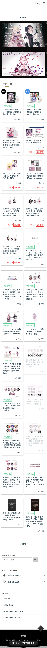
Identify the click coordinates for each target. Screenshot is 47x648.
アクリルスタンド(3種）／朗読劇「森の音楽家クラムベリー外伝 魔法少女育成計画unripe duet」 (12, 368)
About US (8, 599)
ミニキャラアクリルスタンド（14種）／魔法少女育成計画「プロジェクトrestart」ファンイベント (35, 255)
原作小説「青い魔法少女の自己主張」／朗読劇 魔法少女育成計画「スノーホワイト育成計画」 (34, 521)
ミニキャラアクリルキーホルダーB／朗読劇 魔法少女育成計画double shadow (34, 212)
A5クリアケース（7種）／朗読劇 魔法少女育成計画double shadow (35, 175)
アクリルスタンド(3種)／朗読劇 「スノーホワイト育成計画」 (35, 331)
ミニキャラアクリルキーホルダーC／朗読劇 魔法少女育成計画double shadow (11, 249)
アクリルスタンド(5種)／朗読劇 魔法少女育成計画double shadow (12, 331)
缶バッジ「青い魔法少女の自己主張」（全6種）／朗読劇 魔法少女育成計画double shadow (12, 444)
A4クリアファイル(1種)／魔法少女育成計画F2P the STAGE (12, 175)
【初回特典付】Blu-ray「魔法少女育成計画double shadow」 (12, 111)
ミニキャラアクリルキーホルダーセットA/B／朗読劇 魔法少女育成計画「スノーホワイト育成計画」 (35, 294)
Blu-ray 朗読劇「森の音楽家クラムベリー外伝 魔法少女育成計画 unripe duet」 (11, 143)
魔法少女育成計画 (14, 575)
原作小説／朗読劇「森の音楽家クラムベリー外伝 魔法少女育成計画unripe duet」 (12, 516)
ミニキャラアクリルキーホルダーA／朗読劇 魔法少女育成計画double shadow (11, 212)
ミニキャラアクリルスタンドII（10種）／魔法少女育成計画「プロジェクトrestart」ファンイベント (12, 294)
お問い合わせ (9, 605)
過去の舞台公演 (14, 582)
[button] (5, 35)
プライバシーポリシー (12, 617)
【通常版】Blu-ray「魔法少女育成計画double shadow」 (33, 111)
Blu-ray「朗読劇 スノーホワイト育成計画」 (34, 141)
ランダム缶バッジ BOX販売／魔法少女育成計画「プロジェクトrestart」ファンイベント (35, 482)
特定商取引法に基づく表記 (13, 611)
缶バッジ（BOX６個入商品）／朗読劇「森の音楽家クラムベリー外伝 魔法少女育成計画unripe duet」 (11, 482)
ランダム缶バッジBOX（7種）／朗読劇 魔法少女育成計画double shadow (11, 406)
